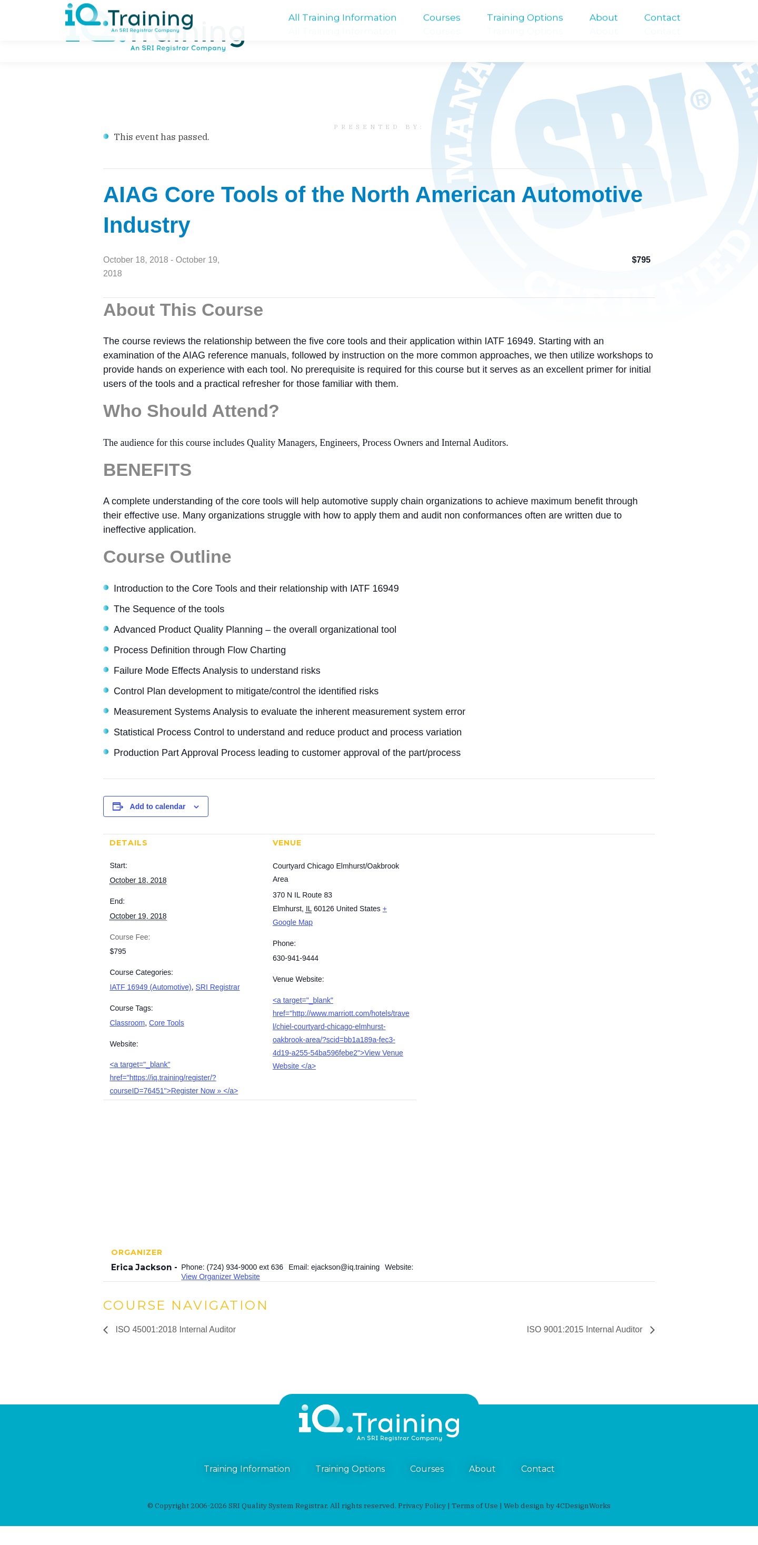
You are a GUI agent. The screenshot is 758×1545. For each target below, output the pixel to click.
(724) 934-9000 (92, 9)
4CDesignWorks (583, 1524)
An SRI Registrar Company (343, 9)
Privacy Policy (422, 1524)
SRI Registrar (218, 1006)
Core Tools (166, 1042)
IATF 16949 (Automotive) (150, 1006)
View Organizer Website (220, 1295)
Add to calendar (158, 825)
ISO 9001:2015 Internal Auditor (586, 1348)
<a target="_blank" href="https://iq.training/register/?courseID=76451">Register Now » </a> (173, 1096)
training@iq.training (672, 9)
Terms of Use (475, 1524)
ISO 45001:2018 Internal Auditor (174, 1348)
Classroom (127, 1042)
